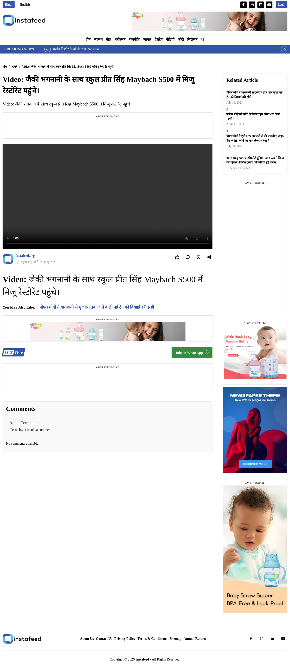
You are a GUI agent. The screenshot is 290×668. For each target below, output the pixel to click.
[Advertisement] (107, 128)
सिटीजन (192, 39)
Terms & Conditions (152, 638)
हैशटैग (159, 39)
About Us (87, 638)
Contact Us (104, 638)
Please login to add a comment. (30, 430)
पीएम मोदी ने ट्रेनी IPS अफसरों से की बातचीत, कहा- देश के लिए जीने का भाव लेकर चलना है (255, 138)
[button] (202, 39)
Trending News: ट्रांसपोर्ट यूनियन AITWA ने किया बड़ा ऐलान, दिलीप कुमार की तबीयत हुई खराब (255, 160)
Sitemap (175, 638)
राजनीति (134, 39)
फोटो (181, 39)
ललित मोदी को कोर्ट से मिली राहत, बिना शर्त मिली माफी (253, 116)
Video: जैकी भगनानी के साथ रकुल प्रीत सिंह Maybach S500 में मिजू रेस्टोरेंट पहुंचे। (68, 66)
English (25, 4)
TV (13, 352)
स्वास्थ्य (98, 39)
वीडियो (170, 39)
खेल (108, 39)
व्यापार (147, 39)
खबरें (14, 66)
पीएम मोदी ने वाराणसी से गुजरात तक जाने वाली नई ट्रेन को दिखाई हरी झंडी (96, 307)
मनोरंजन (120, 39)
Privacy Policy (124, 638)
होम (88, 39)
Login (281, 4)
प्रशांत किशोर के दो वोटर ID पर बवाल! (77, 49)
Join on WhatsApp (192, 352)
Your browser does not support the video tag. (107, 196)
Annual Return (195, 638)
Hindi (8, 4)
